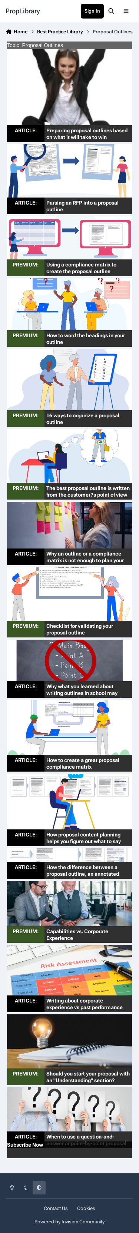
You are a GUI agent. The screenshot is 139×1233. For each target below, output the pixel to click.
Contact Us (56, 1208)
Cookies (86, 1208)
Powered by (69, 1221)
